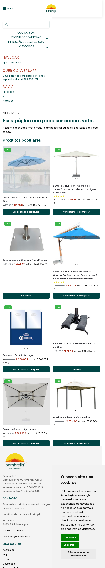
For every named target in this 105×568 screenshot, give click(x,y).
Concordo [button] (70, 537)
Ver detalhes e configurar (26, 120)
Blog (5, 463)
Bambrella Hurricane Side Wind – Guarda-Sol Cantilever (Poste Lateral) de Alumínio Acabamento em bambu (75, 184)
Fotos (6, 532)
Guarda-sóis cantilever (16, 514)
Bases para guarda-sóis (16, 523)
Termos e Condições (15, 486)
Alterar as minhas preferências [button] (78, 553)
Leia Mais (26, 203)
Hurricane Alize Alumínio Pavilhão (72, 325)
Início (5, 21)
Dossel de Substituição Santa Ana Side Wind (25, 107)
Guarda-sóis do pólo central (19, 509)
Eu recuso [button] (70, 544)
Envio (6, 467)
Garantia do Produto (14, 477)
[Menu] (8, 8)
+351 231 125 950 (16, 439)
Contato (7, 495)
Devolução (9, 472)
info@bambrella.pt (20, 445)
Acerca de (9, 458)
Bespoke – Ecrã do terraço (18, 263)
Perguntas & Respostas (16, 490)
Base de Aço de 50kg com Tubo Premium (25, 168)
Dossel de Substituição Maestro (21, 337)
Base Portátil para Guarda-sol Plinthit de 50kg (75, 253)
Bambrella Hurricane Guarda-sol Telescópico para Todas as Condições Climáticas (74, 98)
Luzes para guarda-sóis (16, 528)
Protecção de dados (15, 481)
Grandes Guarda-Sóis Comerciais (22, 518)
